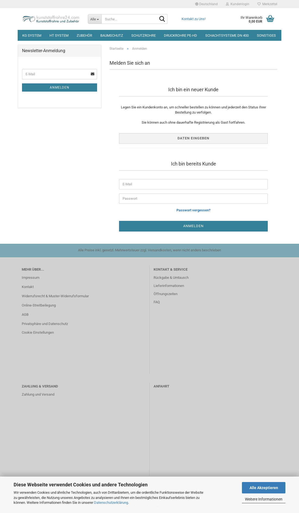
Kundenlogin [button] (237, 4)
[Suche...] (94, 19)
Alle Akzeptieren (264, 488)
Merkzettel (267, 4)
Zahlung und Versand (38, 394)
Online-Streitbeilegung (39, 305)
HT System (58, 35)
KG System (31, 35)
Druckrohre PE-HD (180, 35)
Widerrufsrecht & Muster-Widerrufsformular (55, 296)
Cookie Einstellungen (38, 332)
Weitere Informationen (263, 499)
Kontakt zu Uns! (193, 19)
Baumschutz (111, 35)
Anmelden (59, 87)
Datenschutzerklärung (111, 503)
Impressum (30, 278)
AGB (25, 314)
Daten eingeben (193, 138)
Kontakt (28, 287)
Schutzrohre (143, 35)
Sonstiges (266, 35)
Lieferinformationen (169, 286)
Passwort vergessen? (193, 210)
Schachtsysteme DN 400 (227, 35)
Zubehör (84, 35)
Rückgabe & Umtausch (171, 278)
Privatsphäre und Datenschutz (45, 324)
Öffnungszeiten (165, 294)
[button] (206, 4)
